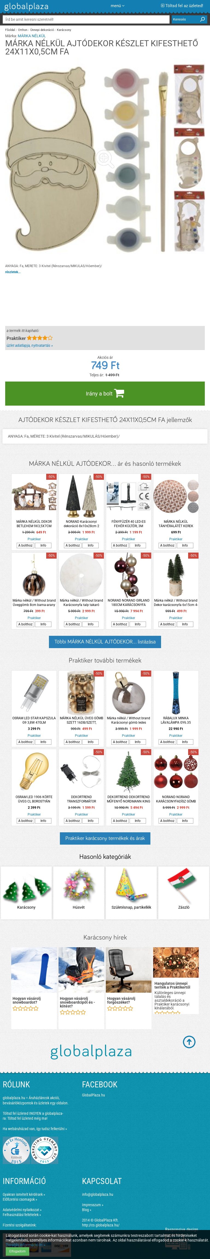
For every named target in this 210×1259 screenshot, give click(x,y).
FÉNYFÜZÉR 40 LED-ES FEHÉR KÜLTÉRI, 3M (128, 524)
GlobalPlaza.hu (93, 1095)
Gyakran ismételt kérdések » (24, 1194)
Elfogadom (17, 1251)
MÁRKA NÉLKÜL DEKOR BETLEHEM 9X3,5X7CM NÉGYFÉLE (34, 524)
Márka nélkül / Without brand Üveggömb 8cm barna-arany (34, 603)
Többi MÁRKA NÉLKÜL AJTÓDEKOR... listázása (105, 642)
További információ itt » (25, 1245)
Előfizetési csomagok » (20, 1199)
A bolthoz (25, 545)
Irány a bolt (105, 393)
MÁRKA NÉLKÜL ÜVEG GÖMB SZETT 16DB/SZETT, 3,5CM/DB (81, 720)
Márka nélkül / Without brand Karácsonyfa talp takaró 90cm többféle (81, 603)
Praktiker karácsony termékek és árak (105, 838)
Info (43, 545)
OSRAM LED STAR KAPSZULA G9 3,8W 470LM (34, 720)
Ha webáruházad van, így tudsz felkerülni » (35, 1129)
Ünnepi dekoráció (42, 30)
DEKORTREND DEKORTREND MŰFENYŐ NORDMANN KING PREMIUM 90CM (128, 799)
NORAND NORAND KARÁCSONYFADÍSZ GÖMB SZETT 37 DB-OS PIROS (176, 799)
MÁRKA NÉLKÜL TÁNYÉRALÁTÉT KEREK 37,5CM (176, 524)
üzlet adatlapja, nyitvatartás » (30, 345)
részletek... (13, 272)
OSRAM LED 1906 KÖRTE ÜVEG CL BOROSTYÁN (34, 799)
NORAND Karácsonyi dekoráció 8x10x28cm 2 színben (81, 524)
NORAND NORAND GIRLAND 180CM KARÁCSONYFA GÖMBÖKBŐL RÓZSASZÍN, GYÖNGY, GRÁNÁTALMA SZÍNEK (129, 603)
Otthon (22, 30)
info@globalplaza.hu (97, 1194)
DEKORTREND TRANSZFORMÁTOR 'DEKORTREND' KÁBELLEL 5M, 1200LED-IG (81, 799)
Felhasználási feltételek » (22, 1214)
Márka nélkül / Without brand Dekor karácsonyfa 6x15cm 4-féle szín (176, 603)
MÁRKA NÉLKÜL (32, 36)
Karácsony (64, 30)
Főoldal (10, 30)
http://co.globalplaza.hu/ (100, 1225)
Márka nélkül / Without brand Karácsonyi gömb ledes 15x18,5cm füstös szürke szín (128, 720)
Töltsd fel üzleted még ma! (27, 1118)
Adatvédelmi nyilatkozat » (22, 1210)
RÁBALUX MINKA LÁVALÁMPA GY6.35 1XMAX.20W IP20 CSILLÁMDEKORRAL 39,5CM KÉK (176, 720)
